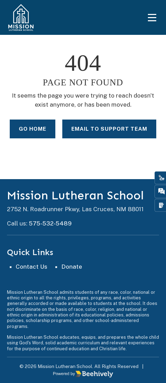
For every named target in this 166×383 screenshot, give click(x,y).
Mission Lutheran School (75, 195)
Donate (71, 266)
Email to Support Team (109, 128)
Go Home (32, 128)
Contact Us (31, 266)
